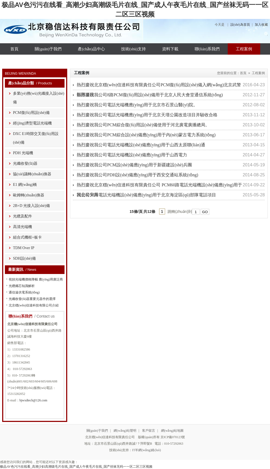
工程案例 (244, 49)
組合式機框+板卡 (27, 237)
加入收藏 (261, 25)
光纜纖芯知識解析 (22, 286)
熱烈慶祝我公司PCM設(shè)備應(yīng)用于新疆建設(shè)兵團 (134, 165)
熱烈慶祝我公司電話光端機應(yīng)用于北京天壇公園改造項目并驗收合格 (147, 115)
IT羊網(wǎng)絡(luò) (146, 450)
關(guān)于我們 (48, 49)
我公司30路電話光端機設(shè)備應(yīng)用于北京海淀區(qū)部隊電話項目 (146, 195)
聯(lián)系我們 (207, 49)
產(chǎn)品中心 (91, 49)
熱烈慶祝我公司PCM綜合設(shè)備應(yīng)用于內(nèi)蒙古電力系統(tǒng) (146, 135)
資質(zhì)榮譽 (22, 60)
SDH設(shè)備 (24, 258)
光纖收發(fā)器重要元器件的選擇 (32, 299)
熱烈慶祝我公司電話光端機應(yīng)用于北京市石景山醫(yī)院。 (137, 105)
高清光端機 (22, 227)
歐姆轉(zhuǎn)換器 (28, 195)
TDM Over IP (23, 248)
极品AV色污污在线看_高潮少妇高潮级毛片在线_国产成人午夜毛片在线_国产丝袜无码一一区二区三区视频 (76, 466)
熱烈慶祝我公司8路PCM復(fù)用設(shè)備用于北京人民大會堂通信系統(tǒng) (150, 95)
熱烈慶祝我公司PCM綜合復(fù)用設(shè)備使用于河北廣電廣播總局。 (143, 125)
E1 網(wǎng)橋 (25, 185)
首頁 (14, 49)
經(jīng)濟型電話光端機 (32, 123)
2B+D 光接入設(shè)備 (31, 206)
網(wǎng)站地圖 (172, 430)
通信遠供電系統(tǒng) (24, 292)
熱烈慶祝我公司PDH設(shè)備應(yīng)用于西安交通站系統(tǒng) (137, 175)
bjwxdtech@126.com (33, 400)
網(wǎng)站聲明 (125, 430)
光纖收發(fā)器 (25, 163)
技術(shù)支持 (133, 49)
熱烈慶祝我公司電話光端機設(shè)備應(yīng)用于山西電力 (132, 155)
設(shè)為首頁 (240, 25)
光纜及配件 (22, 216)
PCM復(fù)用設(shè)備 (31, 113)
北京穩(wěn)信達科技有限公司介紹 (34, 305)
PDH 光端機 (23, 153)
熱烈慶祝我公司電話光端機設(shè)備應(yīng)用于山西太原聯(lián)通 (141, 145)
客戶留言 (148, 430)
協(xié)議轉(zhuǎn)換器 (32, 174)
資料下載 (170, 49)
